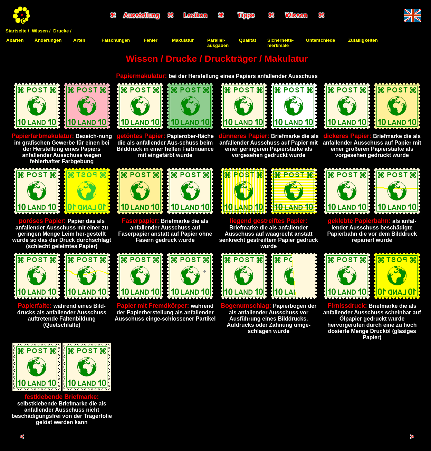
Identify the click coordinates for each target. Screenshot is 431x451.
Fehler (150, 40)
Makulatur (183, 40)
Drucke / (62, 30)
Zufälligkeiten (363, 40)
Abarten (14, 40)
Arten (79, 40)
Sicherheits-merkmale (280, 43)
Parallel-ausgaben (218, 43)
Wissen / (41, 30)
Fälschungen (116, 40)
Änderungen (48, 40)
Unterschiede (320, 40)
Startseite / (17, 30)
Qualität (247, 40)
